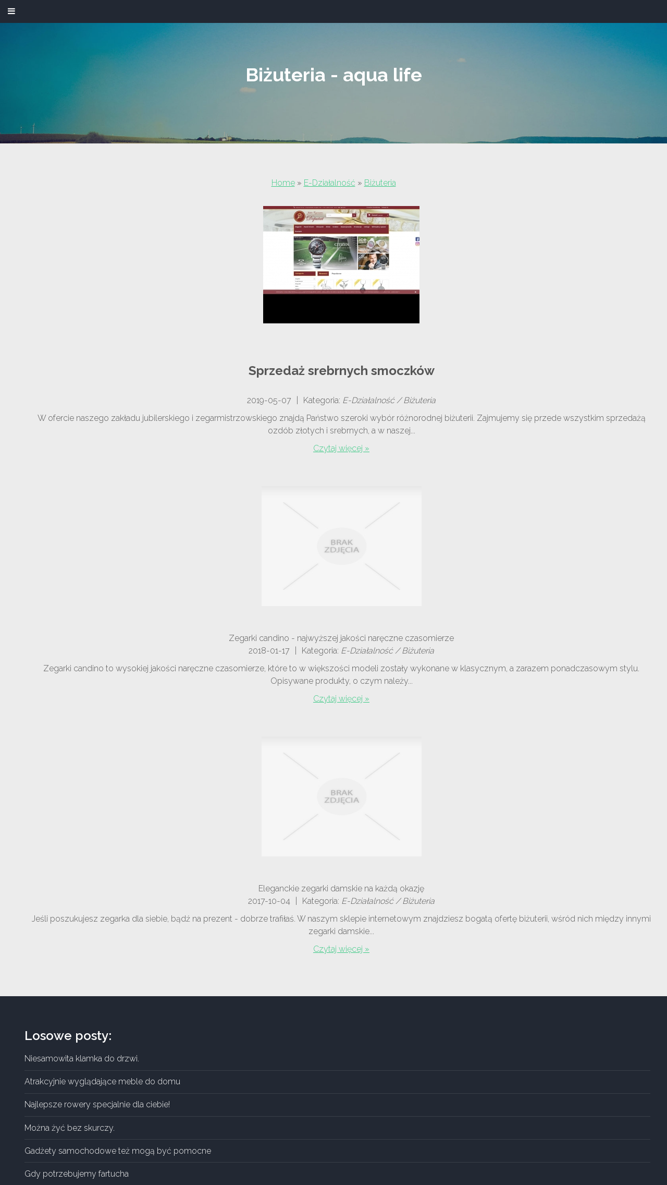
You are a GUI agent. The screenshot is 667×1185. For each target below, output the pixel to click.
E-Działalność (329, 183)
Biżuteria (380, 183)
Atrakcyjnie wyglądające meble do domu (102, 1081)
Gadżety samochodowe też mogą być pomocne (117, 1151)
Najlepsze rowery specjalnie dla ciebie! (97, 1104)
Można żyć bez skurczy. (69, 1128)
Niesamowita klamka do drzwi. (81, 1058)
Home (283, 183)
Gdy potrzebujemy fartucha (76, 1174)
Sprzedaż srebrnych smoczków (342, 370)
